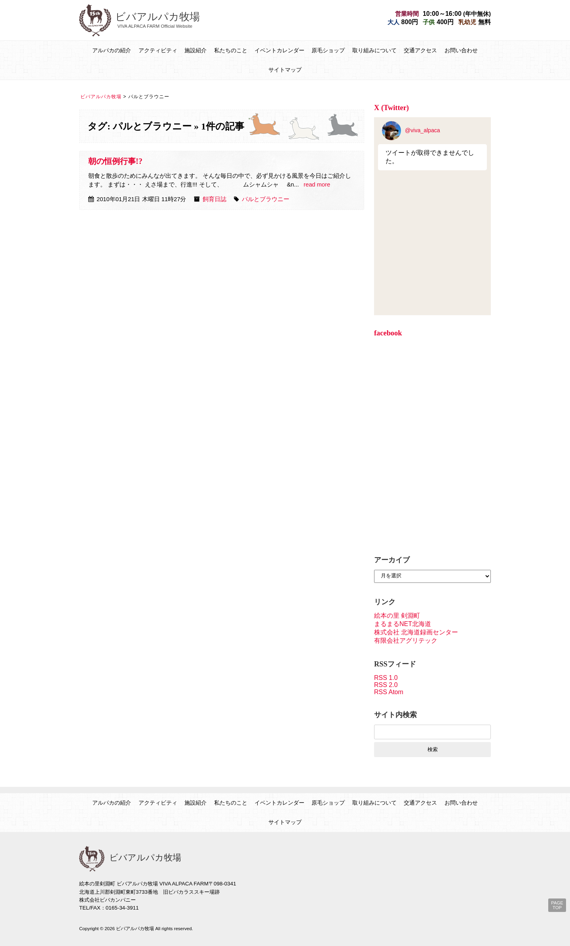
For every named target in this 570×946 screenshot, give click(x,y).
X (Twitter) (391, 108)
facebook (388, 333)
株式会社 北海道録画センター (416, 632)
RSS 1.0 (386, 677)
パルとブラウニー (265, 199)
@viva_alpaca (411, 130)
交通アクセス (420, 50)
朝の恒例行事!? (115, 161)
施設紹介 (195, 50)
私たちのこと (230, 50)
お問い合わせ (461, 50)
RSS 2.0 (386, 684)
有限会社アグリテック (405, 640)
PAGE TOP (557, 905)
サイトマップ (285, 70)
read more (317, 184)
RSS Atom (388, 692)
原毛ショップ (328, 50)
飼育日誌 (214, 199)
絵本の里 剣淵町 (397, 615)
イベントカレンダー (279, 50)
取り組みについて (374, 50)
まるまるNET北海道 (402, 624)
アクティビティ (158, 50)
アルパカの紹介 (111, 50)
